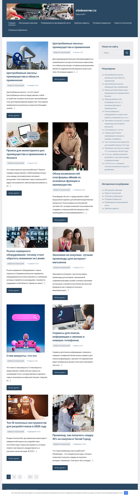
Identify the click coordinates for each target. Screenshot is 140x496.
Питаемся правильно (102, 23)
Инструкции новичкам (28, 23)
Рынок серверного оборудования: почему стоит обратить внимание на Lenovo (26, 255)
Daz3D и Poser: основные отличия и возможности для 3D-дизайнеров (117, 166)
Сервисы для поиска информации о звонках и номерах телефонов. (68, 337)
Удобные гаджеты (81, 23)
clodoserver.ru (89, 10)
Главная (11, 23)
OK (126, 493)
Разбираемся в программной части (56, 23)
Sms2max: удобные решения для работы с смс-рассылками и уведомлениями (117, 157)
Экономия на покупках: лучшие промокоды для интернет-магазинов (72, 258)
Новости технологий (122, 23)
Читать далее (13, 115)
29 (30, 477)
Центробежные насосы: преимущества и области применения (23, 76)
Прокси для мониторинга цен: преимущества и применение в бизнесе (26, 154)
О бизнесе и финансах (17, 30)
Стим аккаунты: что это (22, 356)
